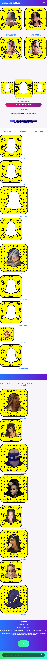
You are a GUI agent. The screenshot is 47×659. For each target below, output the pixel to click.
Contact (23, 622)
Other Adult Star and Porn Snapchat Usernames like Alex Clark (23, 385)
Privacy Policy (23, 625)
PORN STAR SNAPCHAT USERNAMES (23, 122)
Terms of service (23, 627)
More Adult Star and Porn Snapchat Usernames (23, 132)
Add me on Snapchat (23, 104)
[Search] (23, 655)
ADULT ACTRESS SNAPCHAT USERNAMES (26, 120)
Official (13, 120)
